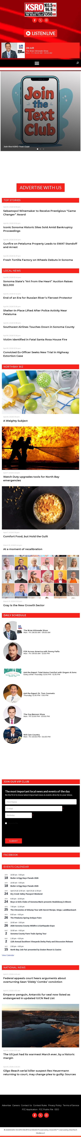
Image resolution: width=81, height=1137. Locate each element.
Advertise (6, 1105)
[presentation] (25, 831)
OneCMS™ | (54, 1130)
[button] (36, 63)
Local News (12, 270)
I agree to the (21, 823)
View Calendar (8, 955)
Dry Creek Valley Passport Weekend (26, 894)
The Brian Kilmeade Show (37, 51)
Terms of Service (71, 1105)
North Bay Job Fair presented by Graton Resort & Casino (35, 950)
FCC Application (30, 1109)
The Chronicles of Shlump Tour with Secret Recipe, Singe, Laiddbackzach (43, 910)
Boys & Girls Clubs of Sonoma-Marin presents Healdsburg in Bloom (40, 902)
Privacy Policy (55, 1105)
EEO (57, 1109)
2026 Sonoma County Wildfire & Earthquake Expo (32, 926)
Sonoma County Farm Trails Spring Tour (28, 934)
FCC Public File (46, 1109)
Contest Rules (40, 1105)
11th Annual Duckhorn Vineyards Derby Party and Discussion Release (41, 942)
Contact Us (26, 1105)
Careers (16, 1105)
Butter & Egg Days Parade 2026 (24, 878)
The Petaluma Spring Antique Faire (26, 918)
